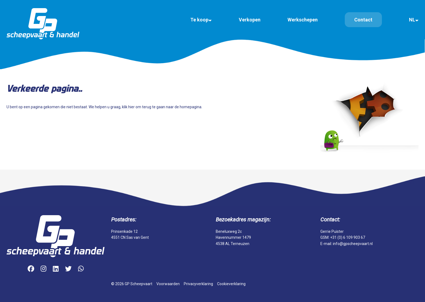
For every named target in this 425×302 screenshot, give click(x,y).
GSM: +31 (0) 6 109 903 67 (342, 237)
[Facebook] (31, 269)
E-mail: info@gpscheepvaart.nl (346, 243)
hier (131, 107)
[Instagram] (43, 269)
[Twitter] (68, 269)
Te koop (199, 20)
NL (412, 20)
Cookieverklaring (231, 284)
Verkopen (249, 20)
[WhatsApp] (81, 269)
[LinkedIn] (56, 269)
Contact (363, 20)
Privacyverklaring (198, 284)
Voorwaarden (168, 284)
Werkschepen (303, 20)
